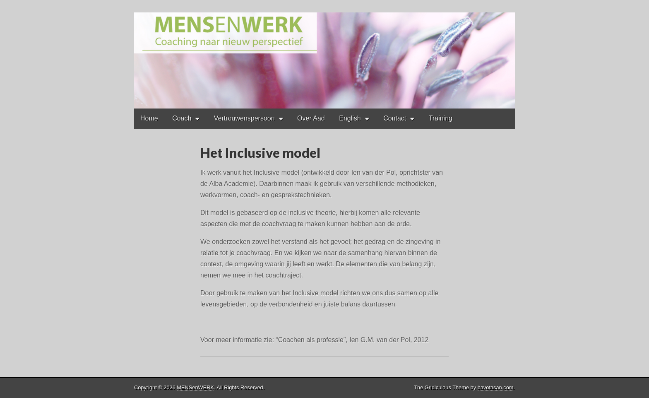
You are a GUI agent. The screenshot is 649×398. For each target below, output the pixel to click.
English (350, 118)
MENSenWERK (195, 387)
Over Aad (311, 118)
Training (440, 118)
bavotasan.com (496, 387)
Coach (181, 118)
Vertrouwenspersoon (244, 118)
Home (149, 118)
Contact (394, 118)
